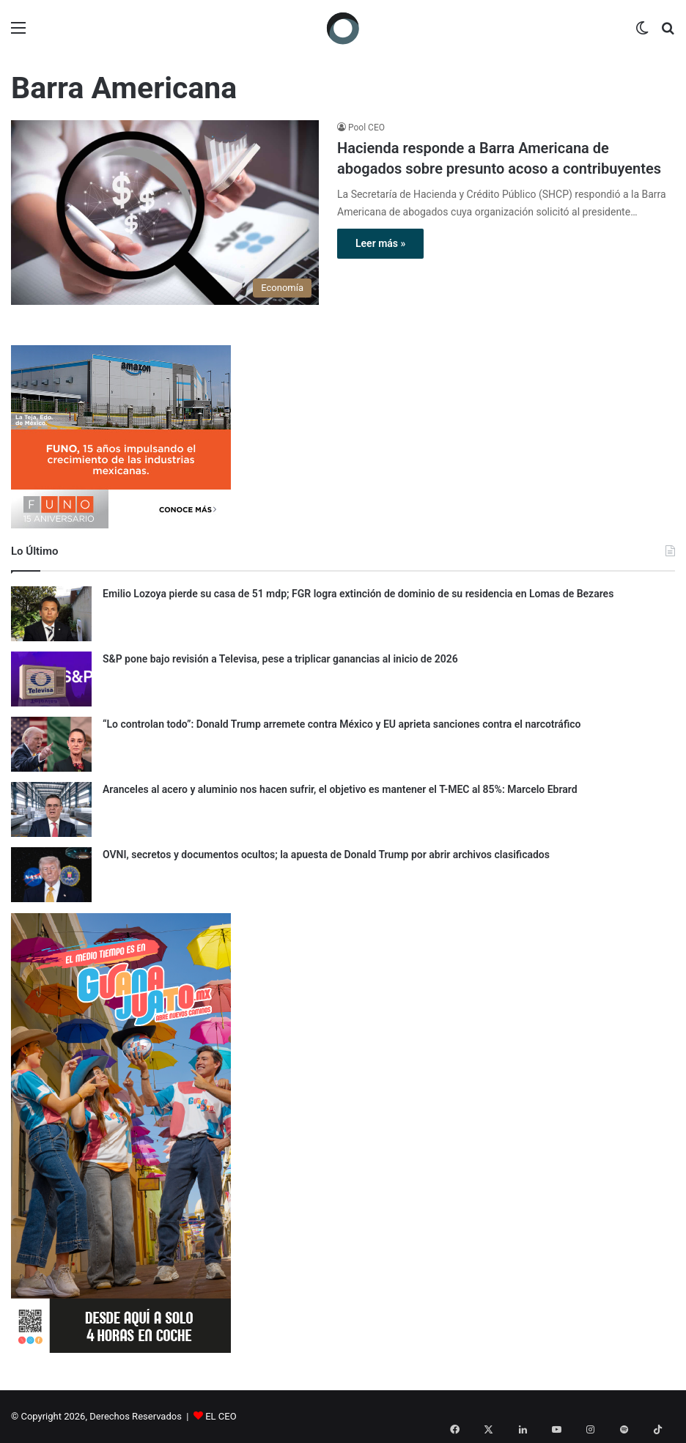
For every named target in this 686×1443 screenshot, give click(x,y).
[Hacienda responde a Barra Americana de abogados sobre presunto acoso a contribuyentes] (165, 212)
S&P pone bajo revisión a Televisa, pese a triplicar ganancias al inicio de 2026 (280, 659)
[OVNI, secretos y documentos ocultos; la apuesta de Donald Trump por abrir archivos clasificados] (51, 874)
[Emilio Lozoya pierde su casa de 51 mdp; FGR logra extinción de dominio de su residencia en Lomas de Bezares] (51, 613)
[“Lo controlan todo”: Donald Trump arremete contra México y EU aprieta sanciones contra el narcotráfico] (51, 744)
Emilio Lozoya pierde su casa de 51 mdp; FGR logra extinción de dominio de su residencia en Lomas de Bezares (358, 593)
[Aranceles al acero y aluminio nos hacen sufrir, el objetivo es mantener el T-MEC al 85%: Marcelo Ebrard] (51, 809)
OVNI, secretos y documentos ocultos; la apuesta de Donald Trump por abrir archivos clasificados (326, 854)
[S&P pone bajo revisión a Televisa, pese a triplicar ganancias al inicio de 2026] (51, 679)
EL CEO (220, 1416)
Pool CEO (366, 127)
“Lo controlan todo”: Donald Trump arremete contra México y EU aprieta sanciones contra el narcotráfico (341, 724)
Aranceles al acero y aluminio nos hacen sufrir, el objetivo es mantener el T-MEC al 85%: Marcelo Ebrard (340, 789)
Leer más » (380, 243)
